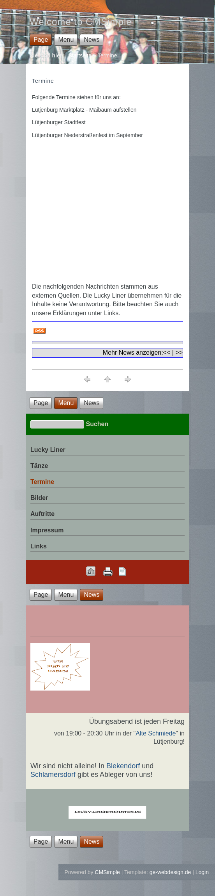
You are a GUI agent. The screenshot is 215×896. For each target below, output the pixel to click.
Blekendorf (123, 766)
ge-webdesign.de (170, 872)
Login (202, 872)
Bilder (39, 497)
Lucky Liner (47, 449)
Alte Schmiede (156, 733)
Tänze (39, 465)
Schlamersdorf (53, 774)
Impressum (46, 530)
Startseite (80, 55)
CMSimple (107, 872)
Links (38, 546)
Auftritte (42, 513)
